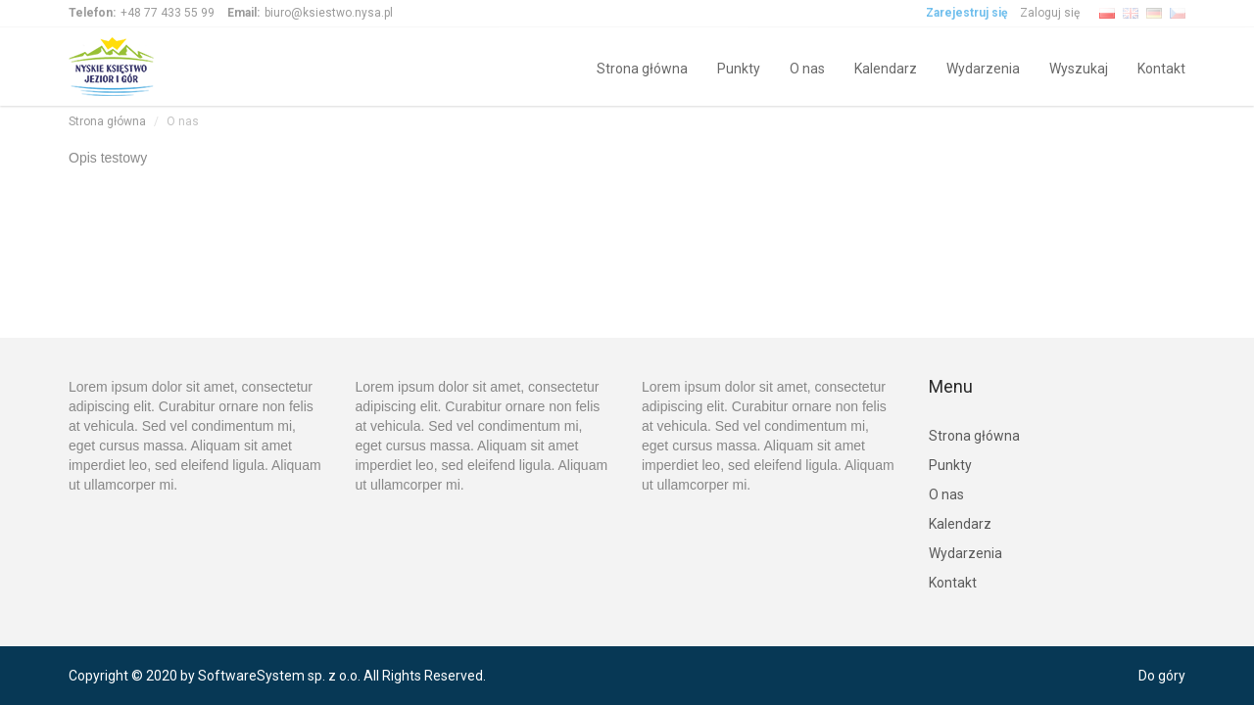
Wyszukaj (1078, 67)
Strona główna (642, 67)
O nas (807, 67)
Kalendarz (885, 67)
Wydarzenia (983, 67)
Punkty (738, 67)
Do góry (1161, 675)
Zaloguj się (1050, 13)
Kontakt (1161, 67)
